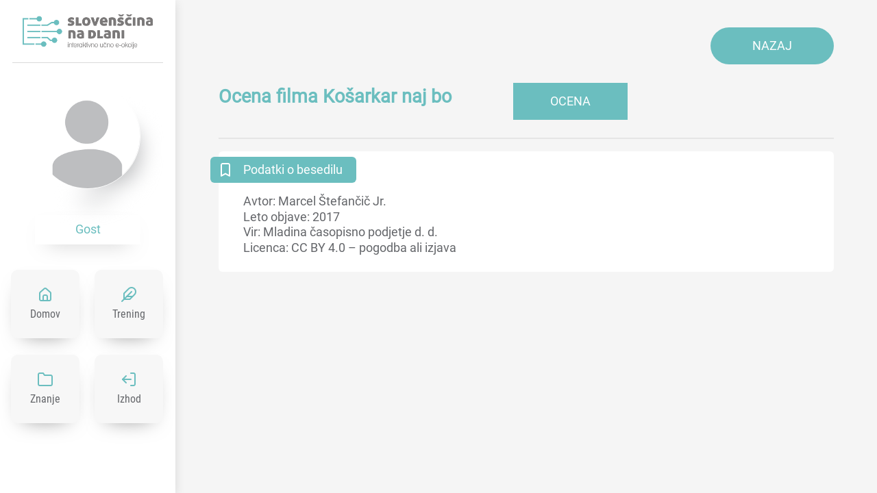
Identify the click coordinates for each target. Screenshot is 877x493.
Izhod (129, 398)
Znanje (45, 398)
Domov (45, 313)
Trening (128, 313)
